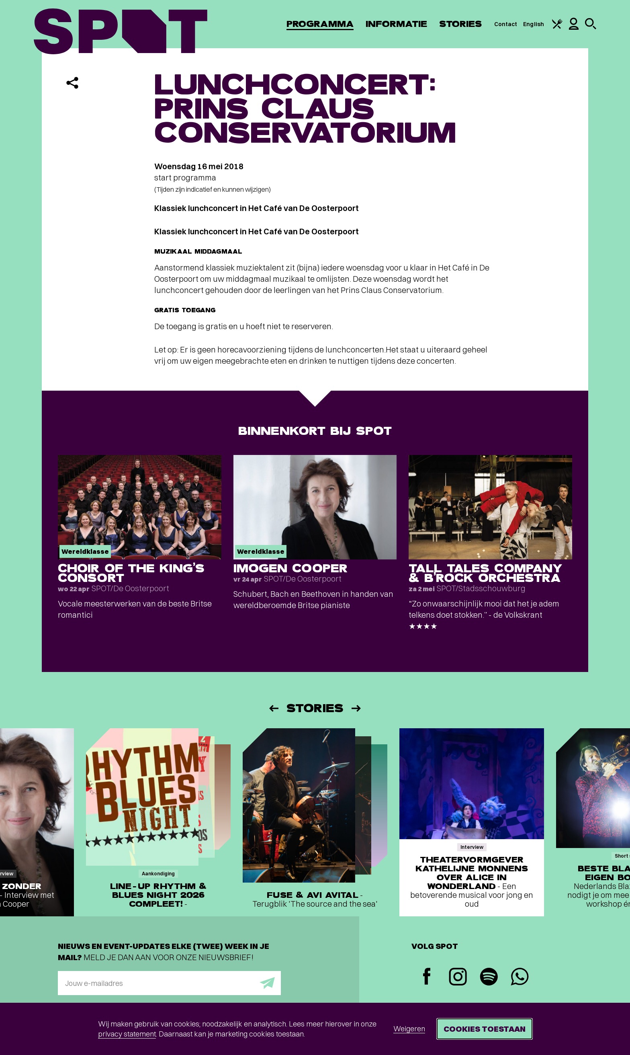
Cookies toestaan (485, 1029)
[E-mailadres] (169, 983)
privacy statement (127, 1034)
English (533, 24)
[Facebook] (426, 977)
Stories (460, 24)
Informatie (396, 24)
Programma (320, 24)
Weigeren (409, 1028)
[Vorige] (273, 708)
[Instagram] (457, 978)
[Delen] (72, 82)
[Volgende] (357, 708)
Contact (506, 24)
